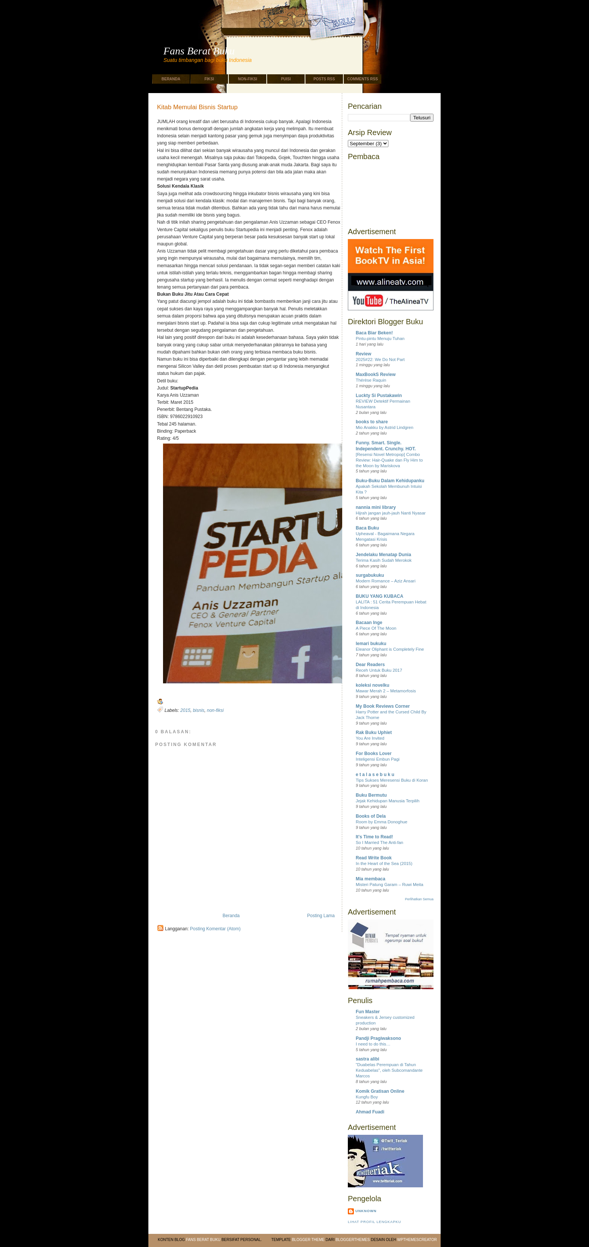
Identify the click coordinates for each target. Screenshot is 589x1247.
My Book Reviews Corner (383, 706)
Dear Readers (370, 664)
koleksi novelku (372, 685)
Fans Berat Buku (199, 51)
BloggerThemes (352, 1240)
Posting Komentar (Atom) (215, 928)
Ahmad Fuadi (370, 1112)
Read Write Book (374, 857)
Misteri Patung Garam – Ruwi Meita (389, 884)
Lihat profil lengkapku (374, 1222)
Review (363, 354)
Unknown (365, 1211)
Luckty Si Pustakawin (379, 395)
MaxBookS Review (376, 374)
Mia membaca (370, 878)
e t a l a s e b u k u (375, 774)
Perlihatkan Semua (419, 899)
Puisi (286, 79)
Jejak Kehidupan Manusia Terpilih (388, 801)
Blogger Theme (308, 1240)
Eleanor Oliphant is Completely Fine (390, 649)
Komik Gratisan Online (380, 1091)
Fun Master (368, 1011)
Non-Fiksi (247, 79)
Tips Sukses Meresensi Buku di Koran (392, 780)
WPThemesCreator (417, 1240)
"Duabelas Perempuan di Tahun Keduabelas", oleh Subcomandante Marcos (389, 1070)
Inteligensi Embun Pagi (378, 759)
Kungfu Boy (367, 1097)
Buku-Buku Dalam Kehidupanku (390, 480)
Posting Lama (321, 915)
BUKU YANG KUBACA (379, 596)
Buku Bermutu (371, 795)
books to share (372, 421)
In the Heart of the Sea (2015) (384, 863)
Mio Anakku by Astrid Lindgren (384, 427)
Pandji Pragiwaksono (378, 1038)
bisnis (198, 710)
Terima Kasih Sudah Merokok (384, 560)
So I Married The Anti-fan (379, 842)
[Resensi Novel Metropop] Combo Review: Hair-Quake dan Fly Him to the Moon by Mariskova (389, 460)
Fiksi (209, 79)
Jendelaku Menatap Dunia (383, 554)
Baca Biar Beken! (374, 332)
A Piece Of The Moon (376, 628)
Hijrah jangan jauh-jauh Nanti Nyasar (391, 513)
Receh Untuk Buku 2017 (379, 670)
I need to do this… (373, 1044)
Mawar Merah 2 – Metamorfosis (386, 691)
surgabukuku (370, 575)
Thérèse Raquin (371, 380)
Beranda (171, 79)
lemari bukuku (371, 643)
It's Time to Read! (374, 836)
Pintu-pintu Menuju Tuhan (380, 338)
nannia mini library (376, 507)
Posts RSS (324, 79)
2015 (185, 710)
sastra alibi (367, 1059)
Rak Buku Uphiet (374, 732)
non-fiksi (215, 710)
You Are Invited (370, 738)
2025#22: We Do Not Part (380, 359)
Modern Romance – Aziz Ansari (385, 581)
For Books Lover (373, 753)
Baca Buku (367, 528)
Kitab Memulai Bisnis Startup (197, 107)
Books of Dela (371, 816)
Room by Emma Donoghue (381, 822)
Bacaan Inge (369, 622)
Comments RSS (362, 79)
